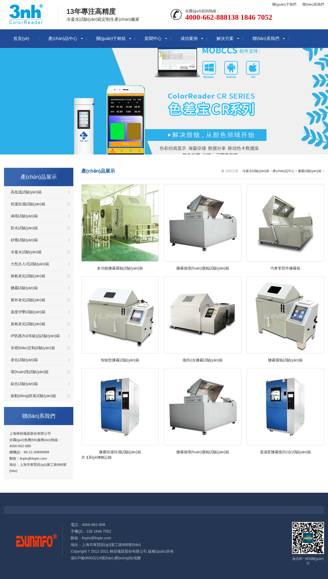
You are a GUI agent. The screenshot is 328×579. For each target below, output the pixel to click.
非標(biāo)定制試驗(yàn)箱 (33, 348)
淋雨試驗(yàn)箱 (24, 216)
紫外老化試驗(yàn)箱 (28, 300)
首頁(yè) (21, 38)
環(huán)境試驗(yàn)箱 (30, 372)
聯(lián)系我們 (313, 4)
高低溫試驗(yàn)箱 (26, 192)
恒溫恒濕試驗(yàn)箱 (28, 204)
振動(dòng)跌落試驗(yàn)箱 (33, 396)
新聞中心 (153, 38)
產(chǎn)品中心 (62, 38)
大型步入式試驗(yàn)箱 (30, 264)
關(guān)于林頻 (111, 38)
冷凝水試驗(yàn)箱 (26, 252)
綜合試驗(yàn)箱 (24, 384)
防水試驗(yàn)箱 (24, 228)
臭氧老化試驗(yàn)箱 (28, 324)
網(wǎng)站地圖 (127, 558)
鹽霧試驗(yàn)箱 (24, 288)
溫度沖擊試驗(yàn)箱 (28, 312)
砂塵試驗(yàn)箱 (24, 240)
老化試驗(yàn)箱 (24, 360)
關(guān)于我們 (284, 4)
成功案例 (189, 38)
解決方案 (225, 38)
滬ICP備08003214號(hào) (92, 558)
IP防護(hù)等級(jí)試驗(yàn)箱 (35, 336)
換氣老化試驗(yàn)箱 (28, 276)
